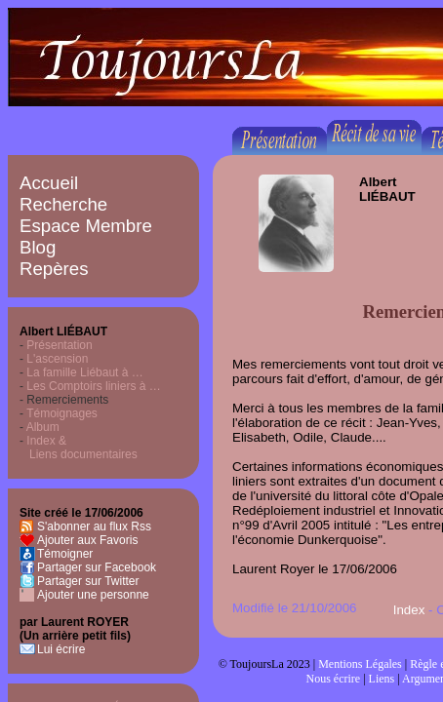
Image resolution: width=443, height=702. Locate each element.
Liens (382, 678)
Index (409, 610)
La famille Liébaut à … (84, 372)
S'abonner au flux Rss (94, 526)
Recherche (63, 204)
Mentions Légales (360, 664)
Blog (38, 247)
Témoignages (62, 413)
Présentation (59, 345)
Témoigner (65, 554)
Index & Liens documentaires (79, 447)
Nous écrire (333, 678)
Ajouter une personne (93, 595)
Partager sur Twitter (88, 581)
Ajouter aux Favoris (87, 540)
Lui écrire (61, 649)
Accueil (49, 183)
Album (43, 427)
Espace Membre (86, 225)
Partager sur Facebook (96, 567)
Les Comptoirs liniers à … (93, 386)
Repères (54, 268)
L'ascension (57, 359)
